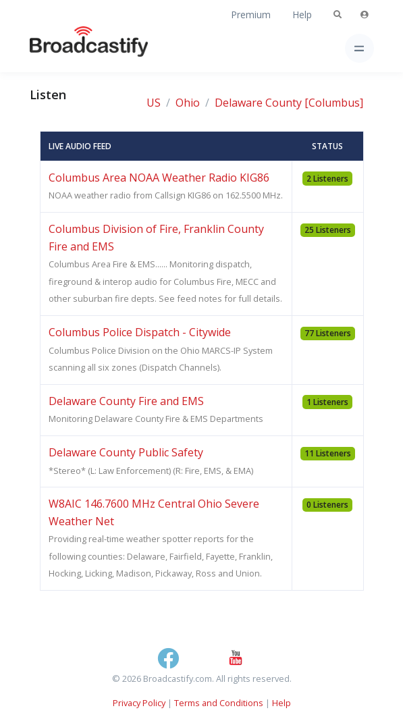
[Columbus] (333, 102)
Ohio (188, 102)
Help (302, 14)
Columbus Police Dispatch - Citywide (140, 332)
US (153, 102)
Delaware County (258, 102)
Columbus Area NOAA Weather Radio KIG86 (159, 177)
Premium (251, 14)
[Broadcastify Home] (67, 48)
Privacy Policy (139, 703)
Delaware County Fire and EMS (126, 401)
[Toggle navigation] (359, 48)
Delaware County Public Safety (126, 452)
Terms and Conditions (218, 703)
